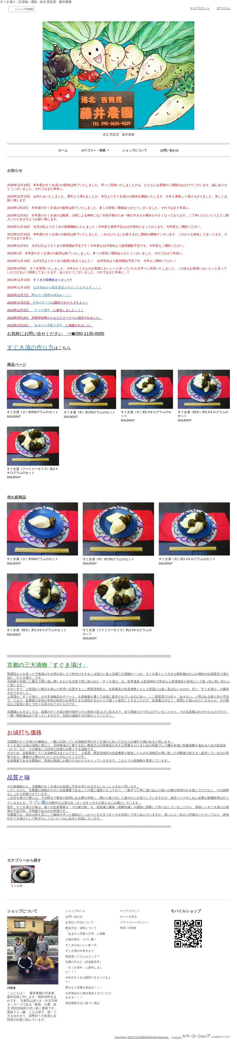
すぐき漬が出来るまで (79, 950)
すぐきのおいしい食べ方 (81, 945)
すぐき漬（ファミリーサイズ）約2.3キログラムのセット (32, 470)
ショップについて (134, 150)
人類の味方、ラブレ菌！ (81, 939)
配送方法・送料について (81, 928)
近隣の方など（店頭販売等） (83, 962)
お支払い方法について (79, 922)
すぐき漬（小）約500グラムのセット (32, 412)
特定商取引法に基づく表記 (82, 1003)
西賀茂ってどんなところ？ (82, 956)
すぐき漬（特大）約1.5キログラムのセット (37, 630)
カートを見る (128, 916)
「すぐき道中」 (42, 310)
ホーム (63, 150)
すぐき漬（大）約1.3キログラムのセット (187, 559)
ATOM (132, 928)
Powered (201, 1037)
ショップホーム (75, 911)
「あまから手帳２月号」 (48, 325)
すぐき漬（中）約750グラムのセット (89, 412)
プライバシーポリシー (134, 922)
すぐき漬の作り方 (30, 347)
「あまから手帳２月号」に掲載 (85, 933)
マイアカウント (200, 8)
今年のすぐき (42, 302)
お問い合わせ (169, 150)
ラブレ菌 (37, 802)
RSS (123, 928)
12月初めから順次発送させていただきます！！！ (67, 287)
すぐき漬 (23, 876)
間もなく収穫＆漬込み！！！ (52, 295)
